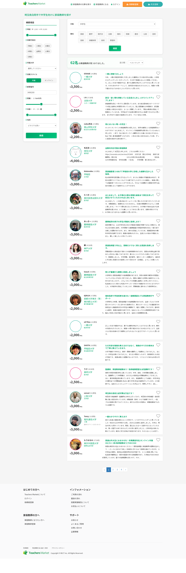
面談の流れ (74, 512)
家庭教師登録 (28, 538)
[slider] (27, 35)
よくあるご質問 (76, 538)
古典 (110, 34)
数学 (90, 34)
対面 (33, 80)
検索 (41, 135)
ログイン (115, 4)
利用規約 (26, 562)
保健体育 (92, 40)
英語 (82, 34)
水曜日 (47, 46)
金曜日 (38, 51)
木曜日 (30, 51)
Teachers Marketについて (33, 508)
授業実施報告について (79, 516)
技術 (103, 40)
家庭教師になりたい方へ (33, 534)
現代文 (100, 34)
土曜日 (47, 51)
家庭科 (112, 40)
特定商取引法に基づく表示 (44, 562)
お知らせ (73, 534)
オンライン (49, 80)
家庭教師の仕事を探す (81, 4)
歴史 (136, 34)
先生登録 (153, 4)
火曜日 (38, 46)
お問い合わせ (75, 542)
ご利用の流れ (75, 508)
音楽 (82, 40)
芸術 (154, 34)
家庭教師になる (101, 4)
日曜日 (30, 57)
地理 (127, 34)
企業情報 (73, 546)
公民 (145, 34)
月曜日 (30, 46)
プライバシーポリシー (65, 562)
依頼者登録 (132, 4)
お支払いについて (77, 520)
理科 (119, 34)
